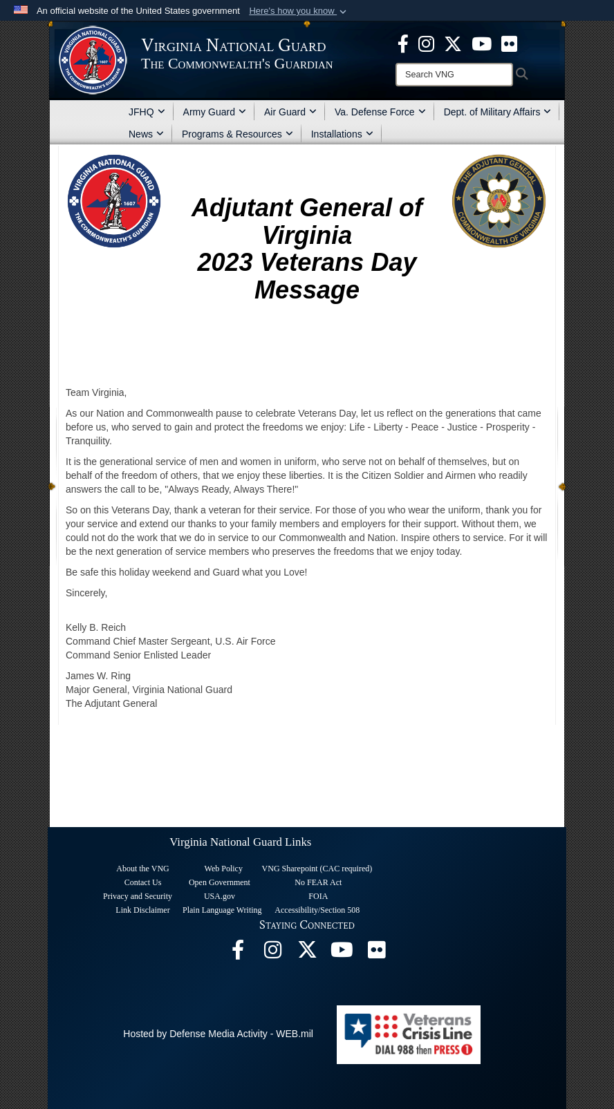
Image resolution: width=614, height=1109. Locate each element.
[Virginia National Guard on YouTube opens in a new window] (482, 42)
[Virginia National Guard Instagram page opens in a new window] (426, 42)
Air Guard (290, 111)
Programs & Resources (237, 134)
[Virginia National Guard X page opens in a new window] (453, 42)
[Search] (454, 74)
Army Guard (214, 111)
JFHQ (147, 111)
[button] (299, 11)
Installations (342, 134)
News (146, 134)
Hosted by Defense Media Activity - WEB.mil (218, 1033)
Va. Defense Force (380, 111)
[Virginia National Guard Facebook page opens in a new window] (403, 42)
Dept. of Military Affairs (498, 111)
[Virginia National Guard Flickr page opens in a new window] (509, 42)
